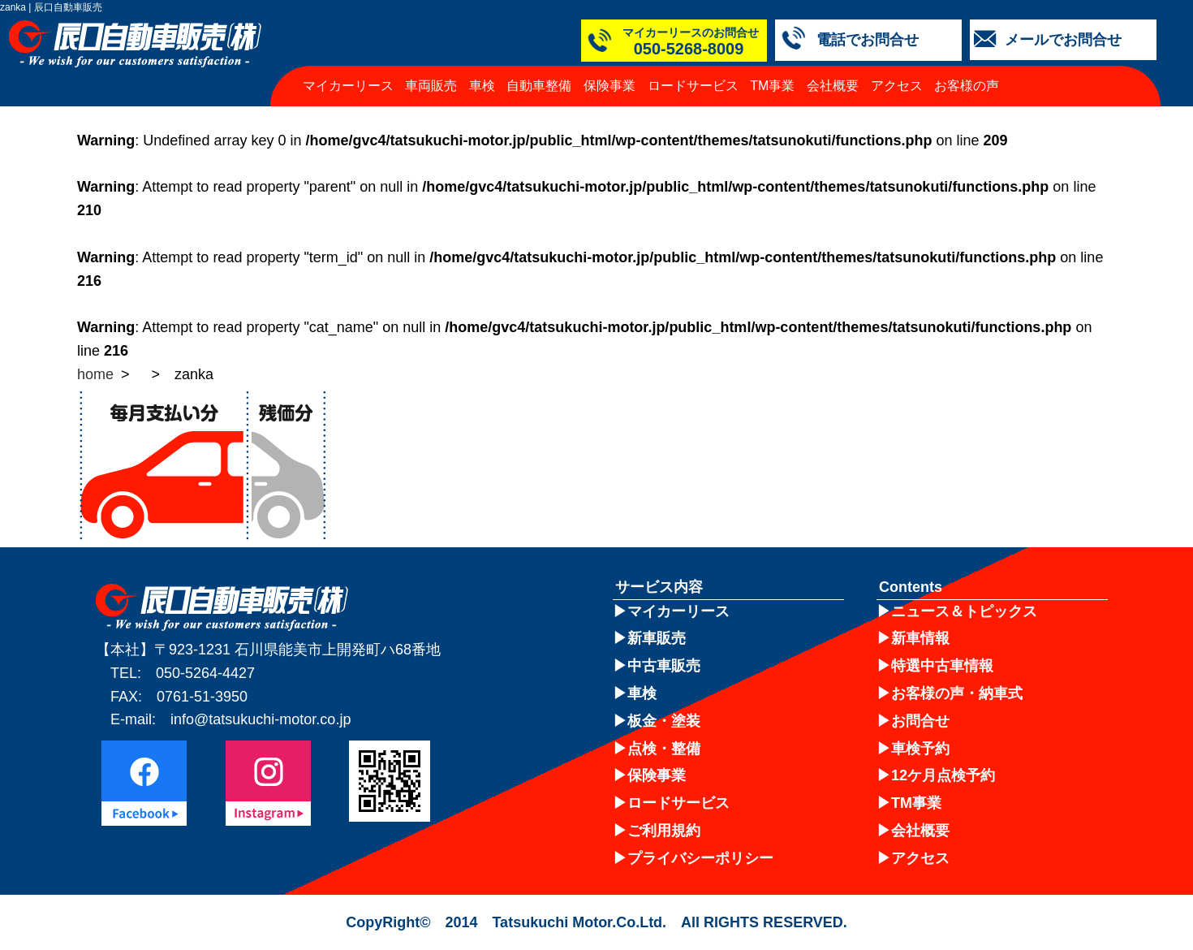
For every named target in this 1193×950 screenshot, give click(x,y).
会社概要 (833, 86)
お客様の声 (966, 86)
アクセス (897, 86)
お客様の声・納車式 (957, 693)
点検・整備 (663, 749)
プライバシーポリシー (700, 858)
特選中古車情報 (942, 666)
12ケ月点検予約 (943, 775)
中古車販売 (663, 666)
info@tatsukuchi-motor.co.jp (260, 719)
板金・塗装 (663, 721)
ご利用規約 (663, 831)
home (95, 374)
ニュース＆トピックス (964, 611)
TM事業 (772, 86)
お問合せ (920, 721)
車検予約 (920, 749)
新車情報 (920, 638)
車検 (482, 86)
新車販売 (656, 638)
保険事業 (609, 86)
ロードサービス (693, 86)
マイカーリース (348, 86)
